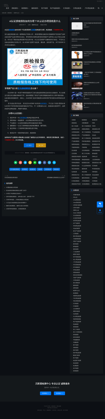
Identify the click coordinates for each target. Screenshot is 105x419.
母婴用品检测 (77, 297)
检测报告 (24, 9)
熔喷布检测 (76, 313)
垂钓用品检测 (77, 238)
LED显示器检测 (77, 207)
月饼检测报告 (86, 183)
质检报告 (14, 9)
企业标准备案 (77, 220)
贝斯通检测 (23, 119)
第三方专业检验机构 (86, 155)
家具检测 (75, 246)
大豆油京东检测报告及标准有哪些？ (16, 204)
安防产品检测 (77, 243)
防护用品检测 (77, 354)
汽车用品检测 (77, 300)
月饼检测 (94, 183)
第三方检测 (75, 128)
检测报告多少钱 (96, 186)
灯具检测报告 (75, 183)
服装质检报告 (86, 179)
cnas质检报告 (77, 204)
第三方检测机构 (86, 128)
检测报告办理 (75, 131)
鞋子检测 (44, 9)
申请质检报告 (96, 170)
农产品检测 (76, 225)
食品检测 (75, 365)
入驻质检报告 (96, 161)
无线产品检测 (77, 279)
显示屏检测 (76, 284)
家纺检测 (75, 251)
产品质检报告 (96, 134)
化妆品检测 (95, 176)
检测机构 (32, 171)
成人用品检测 (77, 261)
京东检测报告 (86, 186)
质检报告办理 (96, 131)
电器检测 (84, 158)
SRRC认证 (76, 212)
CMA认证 (95, 158)
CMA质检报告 (96, 152)
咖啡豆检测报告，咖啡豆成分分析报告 (17, 207)
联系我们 (45, 395)
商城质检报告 (86, 161)
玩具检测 (74, 173)
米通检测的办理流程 (12, 189)
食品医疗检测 (77, 362)
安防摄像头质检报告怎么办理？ (56, 179)
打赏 (41, 147)
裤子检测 (75, 347)
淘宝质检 (84, 173)
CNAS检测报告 (86, 143)
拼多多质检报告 (77, 277)
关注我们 (99, 2)
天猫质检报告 (75, 149)
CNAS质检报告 (76, 161)
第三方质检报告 (86, 140)
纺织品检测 (76, 339)
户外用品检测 (89, 9)
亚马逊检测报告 (24, 90)
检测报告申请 (96, 146)
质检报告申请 (96, 143)
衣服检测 (75, 344)
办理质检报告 (75, 134)
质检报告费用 (96, 140)
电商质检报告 (75, 146)
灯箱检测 (75, 308)
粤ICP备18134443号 (52, 409)
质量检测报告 (86, 131)
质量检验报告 (75, 140)
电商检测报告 (96, 149)
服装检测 (34, 9)
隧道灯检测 (76, 357)
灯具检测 (66, 9)
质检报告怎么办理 (86, 146)
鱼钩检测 (75, 372)
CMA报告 (95, 173)
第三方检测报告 (86, 134)
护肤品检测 (76, 271)
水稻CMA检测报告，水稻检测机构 (16, 210)
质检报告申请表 (76, 186)
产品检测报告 (75, 143)
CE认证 (75, 199)
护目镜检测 (76, 269)
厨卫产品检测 (77, 233)
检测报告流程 (86, 164)
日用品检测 (77, 9)
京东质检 (74, 155)
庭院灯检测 (76, 256)
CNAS (94, 128)
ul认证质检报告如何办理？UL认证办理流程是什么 (34, 23)
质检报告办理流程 (76, 137)
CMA (93, 125)
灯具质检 (94, 179)
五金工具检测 (77, 215)
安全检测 (74, 152)
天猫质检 (84, 149)
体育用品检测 (77, 222)
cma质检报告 (77, 202)
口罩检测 (75, 235)
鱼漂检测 (75, 367)
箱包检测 (75, 336)
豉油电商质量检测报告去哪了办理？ (16, 192)
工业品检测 (76, 253)
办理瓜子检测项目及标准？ (14, 195)
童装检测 (75, 328)
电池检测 (75, 326)
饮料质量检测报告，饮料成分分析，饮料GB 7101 (20, 198)
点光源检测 (76, 310)
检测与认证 (16, 14)
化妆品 (94, 137)
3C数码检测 (76, 196)
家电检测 (94, 155)
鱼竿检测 (75, 370)
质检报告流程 (75, 167)
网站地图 (59, 408)
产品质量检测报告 (86, 137)
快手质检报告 (77, 259)
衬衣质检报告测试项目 (11, 179)
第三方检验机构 (86, 176)
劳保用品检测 (77, 227)
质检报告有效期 (76, 158)
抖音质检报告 (77, 266)
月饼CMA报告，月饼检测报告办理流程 (17, 201)
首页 (7, 9)
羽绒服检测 (76, 341)
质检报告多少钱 (96, 164)
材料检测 (75, 290)
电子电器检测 (54, 9)
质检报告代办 (75, 176)
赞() (29, 147)
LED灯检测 (76, 209)
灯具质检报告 (75, 179)
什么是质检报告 (86, 167)
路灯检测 (75, 352)
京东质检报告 (86, 152)
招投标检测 (76, 274)
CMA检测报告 (76, 164)
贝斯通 (33, 32)
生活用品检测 (77, 318)
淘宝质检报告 (75, 170)
